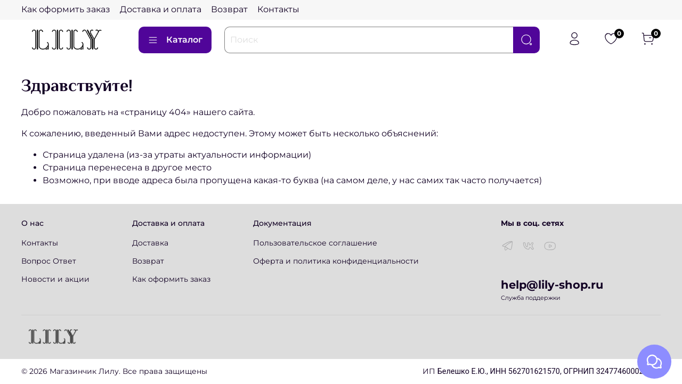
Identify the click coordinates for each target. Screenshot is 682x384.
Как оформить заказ (65, 9)
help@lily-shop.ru (552, 284)
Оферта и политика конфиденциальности (336, 261)
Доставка (150, 243)
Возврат (229, 9)
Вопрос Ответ (48, 261)
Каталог (175, 40)
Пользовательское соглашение (315, 243)
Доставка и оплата (160, 9)
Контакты (278, 9)
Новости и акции (55, 279)
